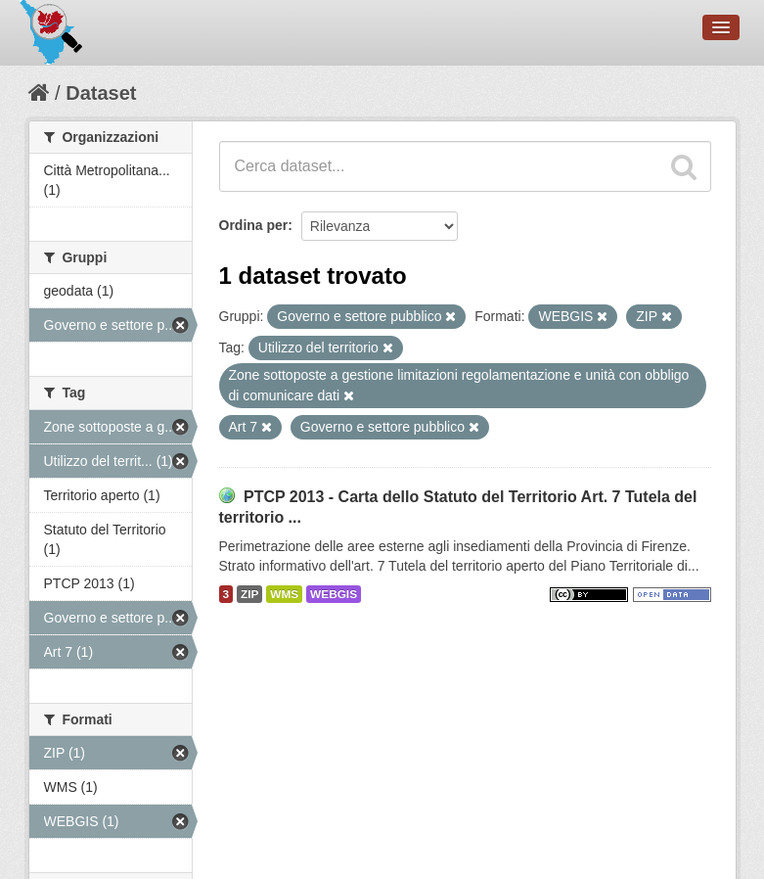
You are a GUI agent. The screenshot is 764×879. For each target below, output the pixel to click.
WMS (284, 594)
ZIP (249, 594)
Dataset (101, 93)
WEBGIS (333, 594)
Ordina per (254, 225)
